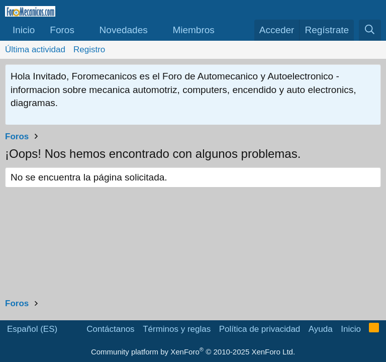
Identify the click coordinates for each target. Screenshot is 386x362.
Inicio (24, 30)
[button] (83, 30)
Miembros (193, 30)
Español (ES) (32, 329)
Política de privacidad (260, 329)
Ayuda (321, 329)
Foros (62, 30)
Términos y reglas (177, 329)
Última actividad (35, 49)
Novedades (124, 30)
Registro (89, 49)
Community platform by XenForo (193, 351)
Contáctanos (110, 329)
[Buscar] (370, 30)
